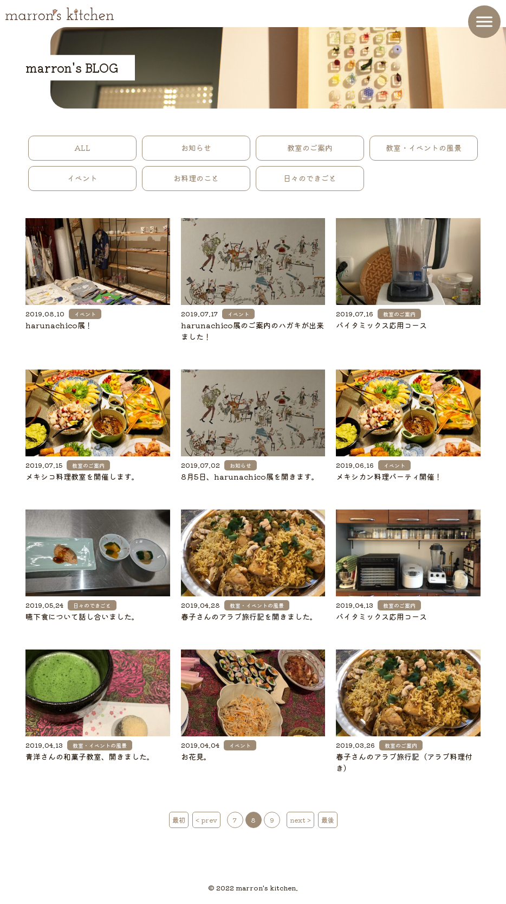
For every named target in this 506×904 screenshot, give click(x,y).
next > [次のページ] (300, 819)
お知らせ (196, 147)
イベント (82, 178)
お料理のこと (196, 178)
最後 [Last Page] (327, 819)
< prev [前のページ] (206, 819)
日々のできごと (309, 178)
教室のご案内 (310, 147)
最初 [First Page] (178, 819)
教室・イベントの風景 (424, 147)
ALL (82, 147)
